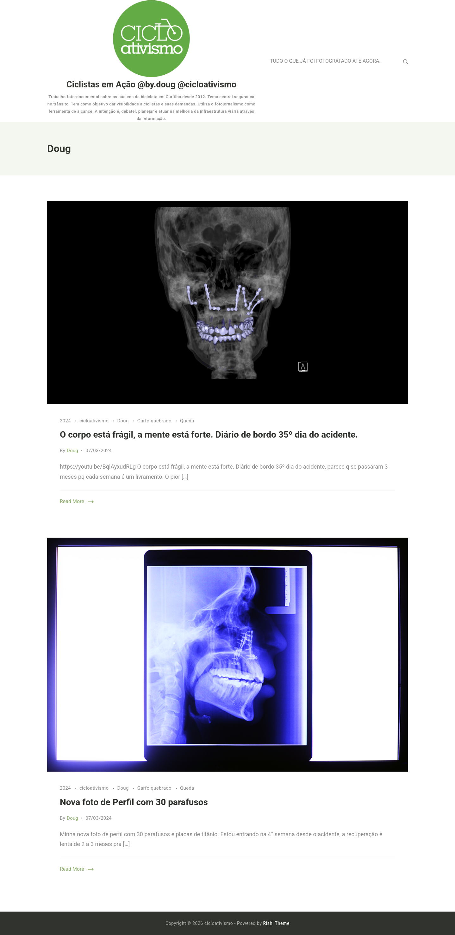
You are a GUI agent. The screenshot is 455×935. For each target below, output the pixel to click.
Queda (187, 421)
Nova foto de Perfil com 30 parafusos (134, 802)
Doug (123, 421)
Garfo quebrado (155, 421)
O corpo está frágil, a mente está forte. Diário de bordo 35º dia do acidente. (209, 434)
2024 (66, 421)
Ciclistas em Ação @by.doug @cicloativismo (151, 84)
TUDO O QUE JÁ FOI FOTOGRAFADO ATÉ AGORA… (326, 61)
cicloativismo (94, 421)
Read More (72, 501)
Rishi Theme (276, 923)
